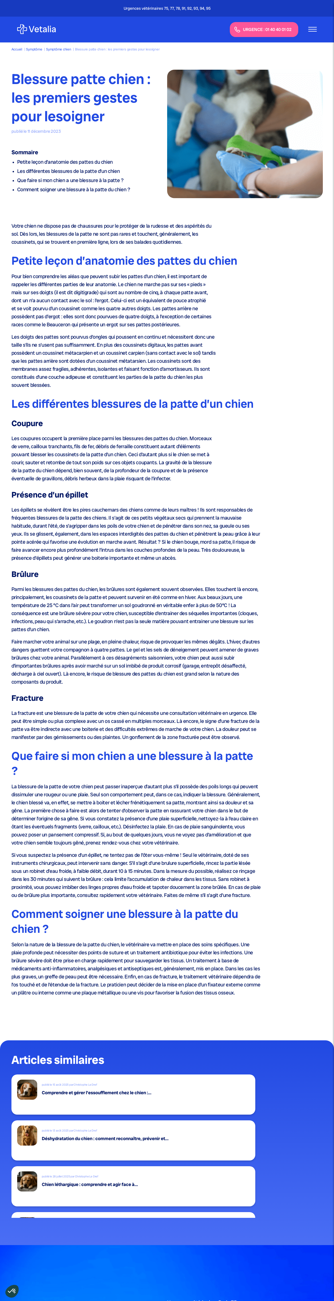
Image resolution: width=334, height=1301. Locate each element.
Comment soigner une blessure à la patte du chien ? (73, 189)
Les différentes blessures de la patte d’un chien (68, 171)
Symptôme (34, 49)
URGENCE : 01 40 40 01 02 (263, 30)
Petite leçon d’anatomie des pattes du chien (65, 162)
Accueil (16, 49)
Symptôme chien (58, 49)
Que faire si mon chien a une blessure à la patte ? (70, 180)
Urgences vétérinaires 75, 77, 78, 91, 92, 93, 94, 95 (167, 8)
